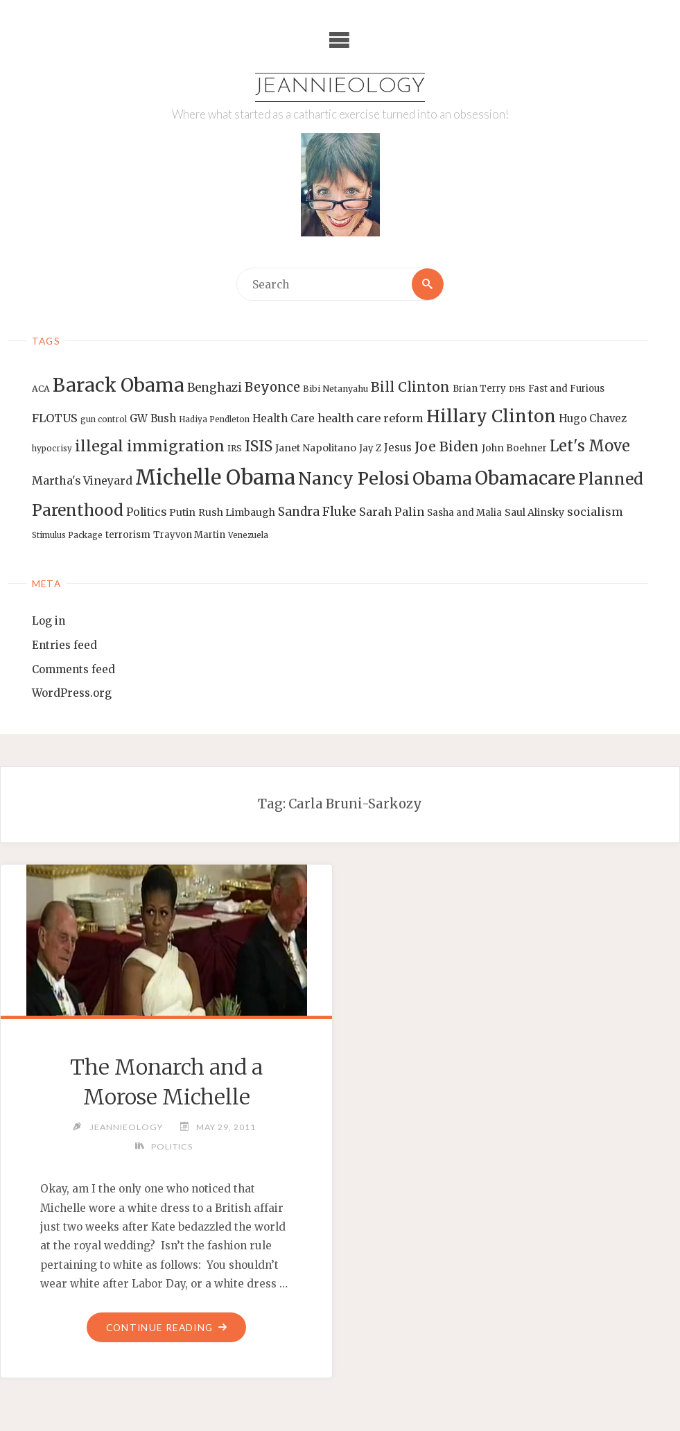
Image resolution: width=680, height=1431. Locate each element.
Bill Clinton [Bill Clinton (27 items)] (410, 387)
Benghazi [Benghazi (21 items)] (214, 388)
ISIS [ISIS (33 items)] (258, 446)
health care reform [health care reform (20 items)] (370, 418)
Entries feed (64, 645)
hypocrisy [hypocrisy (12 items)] (52, 448)
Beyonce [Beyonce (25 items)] (272, 387)
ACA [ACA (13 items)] (41, 388)
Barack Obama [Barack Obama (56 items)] (118, 385)
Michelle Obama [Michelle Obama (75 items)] (215, 477)
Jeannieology (340, 87)
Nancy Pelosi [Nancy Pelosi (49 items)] (354, 478)
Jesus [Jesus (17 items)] (398, 447)
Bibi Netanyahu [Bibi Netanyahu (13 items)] (335, 388)
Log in (48, 620)
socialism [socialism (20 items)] (595, 512)
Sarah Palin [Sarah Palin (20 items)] (391, 512)
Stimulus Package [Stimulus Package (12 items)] (67, 535)
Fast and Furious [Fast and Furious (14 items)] (566, 388)
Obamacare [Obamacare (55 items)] (525, 478)
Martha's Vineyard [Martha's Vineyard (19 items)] (82, 480)
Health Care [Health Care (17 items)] (283, 418)
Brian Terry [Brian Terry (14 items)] (479, 388)
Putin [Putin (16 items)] (182, 512)
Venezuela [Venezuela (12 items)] (248, 535)
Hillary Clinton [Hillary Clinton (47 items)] (491, 416)
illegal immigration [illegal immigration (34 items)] (150, 446)
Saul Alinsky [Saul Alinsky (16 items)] (534, 512)
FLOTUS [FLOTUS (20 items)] (55, 418)
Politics (172, 1146)
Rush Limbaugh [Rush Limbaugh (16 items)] (236, 512)
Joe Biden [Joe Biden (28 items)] (447, 446)
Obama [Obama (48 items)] (442, 478)
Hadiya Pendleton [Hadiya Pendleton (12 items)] (214, 419)
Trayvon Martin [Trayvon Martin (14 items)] (189, 535)
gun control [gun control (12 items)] (103, 419)
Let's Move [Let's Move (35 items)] (590, 446)
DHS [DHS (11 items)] (517, 389)
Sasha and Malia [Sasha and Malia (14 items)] (464, 513)
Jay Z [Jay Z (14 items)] (370, 448)
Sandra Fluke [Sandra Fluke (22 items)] (317, 511)
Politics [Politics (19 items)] (146, 512)
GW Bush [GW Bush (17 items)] (153, 418)
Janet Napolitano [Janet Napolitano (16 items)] (315, 448)
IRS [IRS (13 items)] (234, 448)
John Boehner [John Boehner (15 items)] (514, 448)
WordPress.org (72, 693)
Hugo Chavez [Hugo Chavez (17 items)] (593, 418)
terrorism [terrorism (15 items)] (127, 535)
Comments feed (73, 669)
